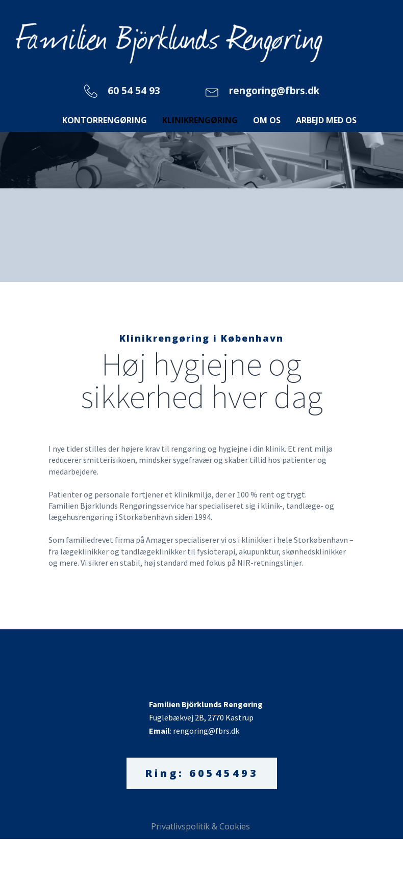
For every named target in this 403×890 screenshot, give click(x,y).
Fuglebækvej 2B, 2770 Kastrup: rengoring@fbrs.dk (206, 717)
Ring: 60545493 (202, 773)
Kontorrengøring (104, 120)
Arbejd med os (326, 120)
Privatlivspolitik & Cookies (201, 826)
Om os (267, 120)
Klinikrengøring (200, 120)
